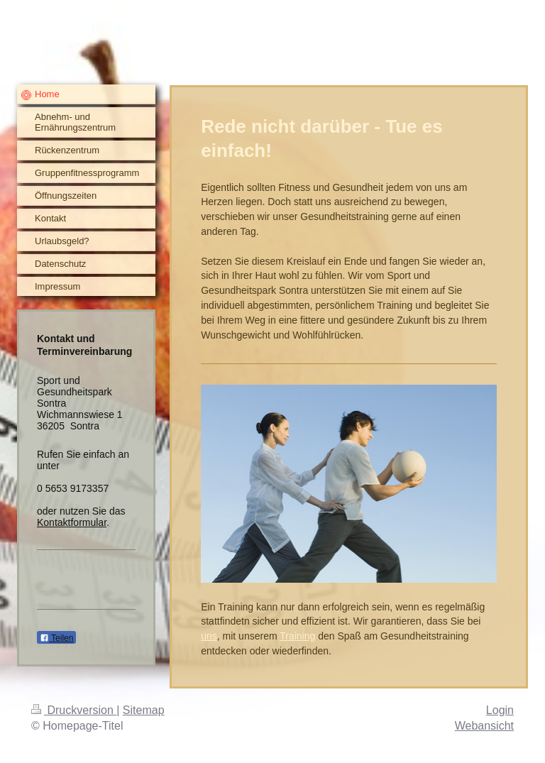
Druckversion (73, 710)
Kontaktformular (71, 522)
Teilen (56, 638)
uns (209, 636)
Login (500, 710)
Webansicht (484, 726)
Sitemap (144, 710)
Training (297, 636)
